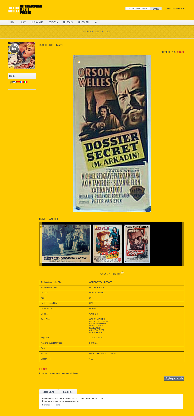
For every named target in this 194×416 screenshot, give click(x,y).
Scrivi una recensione (51, 405)
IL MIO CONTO (37, 22)
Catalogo (86, 31)
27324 (107, 31)
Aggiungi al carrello (174, 378)
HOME (12, 22)
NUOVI (23, 22)
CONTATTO (53, 22)
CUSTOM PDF (83, 22)
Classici (97, 31)
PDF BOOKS (68, 22)
